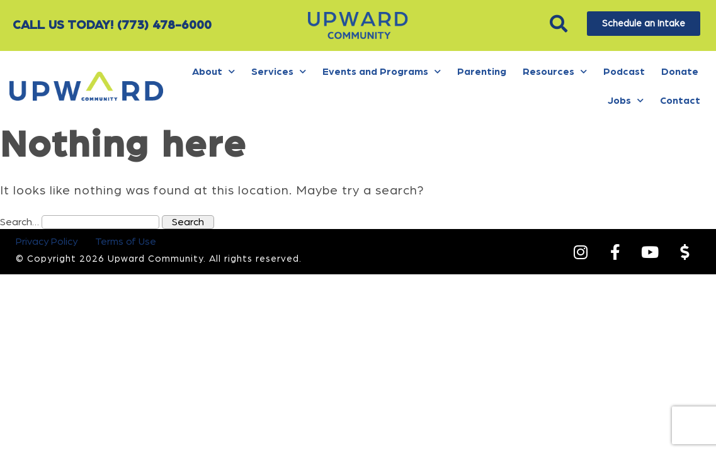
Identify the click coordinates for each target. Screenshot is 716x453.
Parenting (481, 72)
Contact (680, 101)
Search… (19, 222)
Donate (679, 72)
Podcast (624, 72)
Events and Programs (381, 71)
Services (278, 71)
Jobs (626, 100)
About (213, 71)
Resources (555, 71)
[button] (559, 23)
